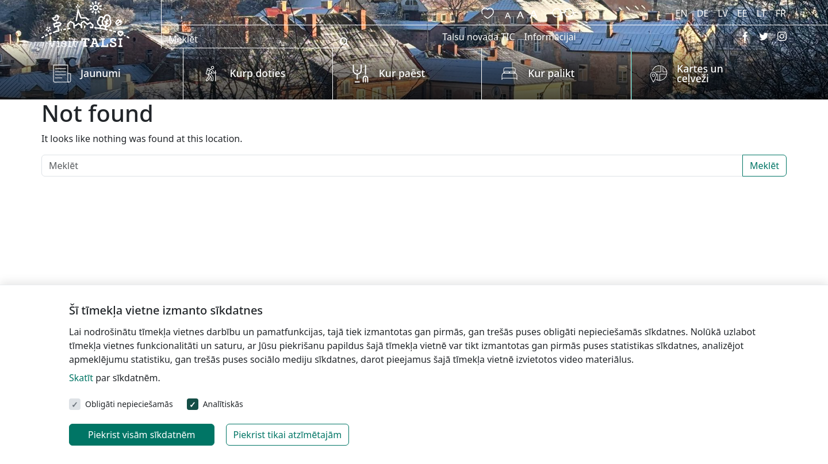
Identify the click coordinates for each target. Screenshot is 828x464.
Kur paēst (402, 73)
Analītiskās (223, 403)
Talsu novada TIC (478, 36)
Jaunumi (100, 73)
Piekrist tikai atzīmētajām (287, 434)
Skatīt (81, 377)
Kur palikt (551, 73)
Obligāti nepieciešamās (129, 403)
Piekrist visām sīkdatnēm (141, 434)
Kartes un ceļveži (700, 74)
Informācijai (550, 36)
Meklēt (764, 165)
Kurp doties (257, 73)
